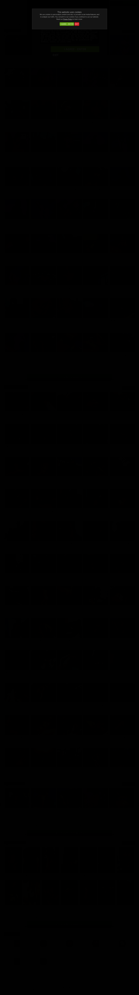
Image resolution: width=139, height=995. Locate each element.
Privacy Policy (67, 19)
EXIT (77, 24)
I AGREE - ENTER (67, 24)
